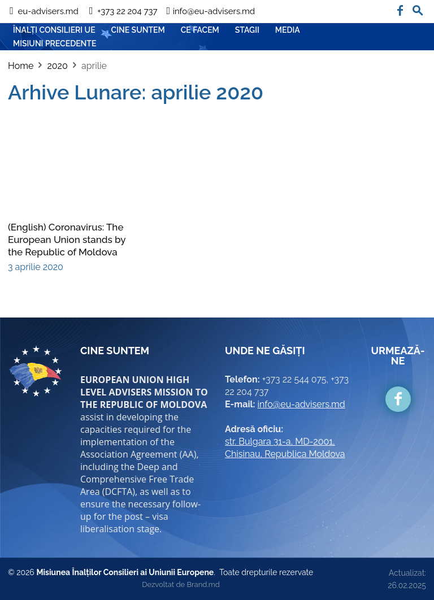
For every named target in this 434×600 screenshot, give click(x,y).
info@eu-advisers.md (301, 404)
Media (287, 29)
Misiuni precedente (54, 43)
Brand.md (202, 584)
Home (20, 65)
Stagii (247, 29)
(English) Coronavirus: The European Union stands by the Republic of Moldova (66, 239)
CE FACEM (200, 29)
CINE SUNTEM (138, 29)
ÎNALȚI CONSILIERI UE (54, 29)
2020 (57, 65)
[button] (417, 8)
